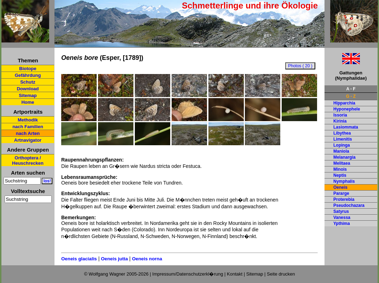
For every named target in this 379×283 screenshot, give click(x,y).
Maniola (341, 151)
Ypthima (341, 223)
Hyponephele (346, 109)
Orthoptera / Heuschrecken (28, 160)
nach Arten (28, 133)
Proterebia (343, 199)
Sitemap (28, 95)
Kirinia (339, 121)
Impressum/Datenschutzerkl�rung (187, 274)
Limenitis (342, 139)
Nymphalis (344, 181)
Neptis (339, 175)
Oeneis (340, 187)
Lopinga (341, 145)
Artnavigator (27, 140)
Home (27, 102)
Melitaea (341, 163)
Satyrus (341, 211)
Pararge (341, 193)
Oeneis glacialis (79, 258)
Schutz (27, 82)
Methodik (28, 120)
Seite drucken (281, 274)
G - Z (351, 96)
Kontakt (234, 274)
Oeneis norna (147, 258)
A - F (350, 88)
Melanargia (344, 157)
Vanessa (341, 217)
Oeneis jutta (114, 258)
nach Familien (27, 126)
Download (28, 88)
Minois (340, 169)
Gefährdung (28, 75)
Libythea (342, 133)
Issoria (340, 115)
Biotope (27, 68)
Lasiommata (345, 127)
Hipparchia (344, 103)
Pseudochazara (348, 205)
